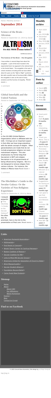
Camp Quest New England (14, 273)
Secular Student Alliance (14, 267)
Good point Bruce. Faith (43, 116)
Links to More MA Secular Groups (17, 258)
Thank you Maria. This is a (44, 139)
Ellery (41, 95)
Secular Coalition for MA (13, 255)
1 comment (5, 86)
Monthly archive (13, 21)
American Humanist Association (16, 239)
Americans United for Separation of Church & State (24, 261)
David (30, 38)
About (9, 16)
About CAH (11, 289)
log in (7, 373)
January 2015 (44, 67)
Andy (41, 100)
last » (43, 74)
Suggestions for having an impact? (44, 183)
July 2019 (42, 34)
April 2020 (43, 30)
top (2, 373)
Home (3, 21)
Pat (40, 93)
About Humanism (13, 294)
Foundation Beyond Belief (14, 270)
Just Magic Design (44, 369)
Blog (23, 16)
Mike (40, 97)
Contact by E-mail (33, 16)
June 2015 (43, 57)
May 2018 (42, 41)
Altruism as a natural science (44, 172)
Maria (29, 193)
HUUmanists (9, 242)
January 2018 (44, 43)
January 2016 (44, 53)
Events (17, 16)
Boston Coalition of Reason (15, 252)
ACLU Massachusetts (12, 264)
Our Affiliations (12, 291)
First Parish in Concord (13, 245)
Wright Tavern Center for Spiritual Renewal (21, 249)
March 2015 (43, 62)
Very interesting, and (43, 128)
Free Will (42, 220)
